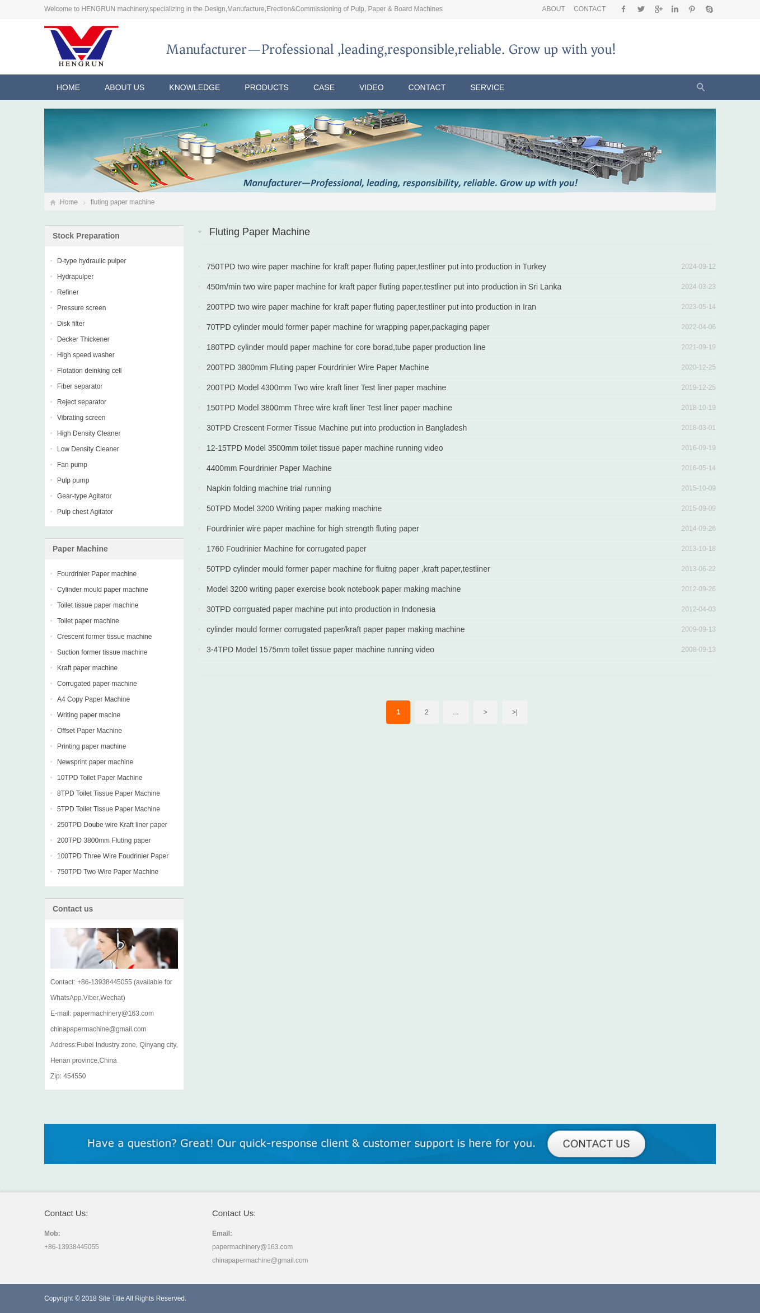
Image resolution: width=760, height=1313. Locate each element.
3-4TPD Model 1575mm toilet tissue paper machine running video (320, 649)
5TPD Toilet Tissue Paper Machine (108, 809)
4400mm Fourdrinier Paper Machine (269, 468)
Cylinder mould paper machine (102, 590)
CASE (324, 87)
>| (515, 712)
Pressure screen (81, 308)
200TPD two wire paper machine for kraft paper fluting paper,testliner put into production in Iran (371, 306)
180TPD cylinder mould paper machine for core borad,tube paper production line (346, 347)
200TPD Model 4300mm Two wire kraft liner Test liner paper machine (326, 387)
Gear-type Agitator (84, 496)
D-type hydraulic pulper (91, 261)
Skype (709, 9)
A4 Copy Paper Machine (93, 699)
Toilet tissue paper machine (97, 605)
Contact (427, 87)
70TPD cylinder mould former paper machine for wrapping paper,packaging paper (348, 327)
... (456, 712)
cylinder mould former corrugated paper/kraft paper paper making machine (336, 629)
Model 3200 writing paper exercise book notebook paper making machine (334, 589)
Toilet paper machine (88, 621)
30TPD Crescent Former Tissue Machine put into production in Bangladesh (337, 427)
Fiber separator (79, 386)
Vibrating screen (81, 418)
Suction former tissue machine (102, 652)
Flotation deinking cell (89, 371)
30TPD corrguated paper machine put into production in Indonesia (321, 609)
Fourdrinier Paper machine (97, 574)
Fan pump (72, 465)
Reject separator (81, 402)
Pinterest (692, 9)
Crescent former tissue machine (104, 637)
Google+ (658, 9)
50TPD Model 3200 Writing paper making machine (294, 508)
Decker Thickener (83, 339)
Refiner (68, 292)
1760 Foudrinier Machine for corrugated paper (287, 548)
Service (487, 87)
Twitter (641, 9)
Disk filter (71, 324)
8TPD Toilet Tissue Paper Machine (108, 793)
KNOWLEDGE (194, 87)
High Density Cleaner (88, 433)
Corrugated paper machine (97, 684)
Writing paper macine (88, 715)
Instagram (675, 9)
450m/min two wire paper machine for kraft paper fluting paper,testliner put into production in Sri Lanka (384, 286)
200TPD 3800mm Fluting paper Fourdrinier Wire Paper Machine (318, 367)
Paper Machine (80, 548)
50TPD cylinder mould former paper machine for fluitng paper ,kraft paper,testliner (348, 568)
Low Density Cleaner (88, 449)
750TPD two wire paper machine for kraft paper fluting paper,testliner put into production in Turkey (376, 266)
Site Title (111, 1298)
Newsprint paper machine (95, 762)
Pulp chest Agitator (85, 512)
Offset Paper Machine (89, 731)
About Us (124, 87)
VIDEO (371, 87)
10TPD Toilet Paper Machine (100, 778)
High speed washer (86, 355)
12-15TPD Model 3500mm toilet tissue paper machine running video (325, 447)
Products (267, 87)
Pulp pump (73, 480)
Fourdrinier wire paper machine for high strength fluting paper (313, 528)
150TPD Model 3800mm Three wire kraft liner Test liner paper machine (329, 407)
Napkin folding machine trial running (269, 488)
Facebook (624, 9)
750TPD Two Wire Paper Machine (107, 872)
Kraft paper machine (87, 668)
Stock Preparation (86, 235)
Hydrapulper (75, 277)
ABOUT (553, 9)
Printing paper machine (91, 746)
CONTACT (590, 9)
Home (68, 87)
